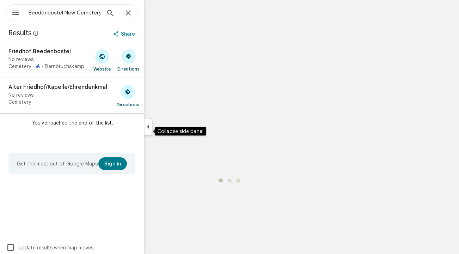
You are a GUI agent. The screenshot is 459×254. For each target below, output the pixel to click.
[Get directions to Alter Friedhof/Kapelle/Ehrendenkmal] (153, 96)
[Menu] (12, 12)
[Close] (153, 13)
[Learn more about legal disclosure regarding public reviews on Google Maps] (61, 33)
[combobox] (83, 12)
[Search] (135, 14)
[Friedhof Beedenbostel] (97, 60)
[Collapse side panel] (173, 127)
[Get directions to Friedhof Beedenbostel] (154, 60)
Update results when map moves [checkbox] (75, 247)
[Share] (150, 33)
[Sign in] (138, 163)
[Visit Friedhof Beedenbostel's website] (127, 60)
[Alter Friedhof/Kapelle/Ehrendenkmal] (97, 95)
